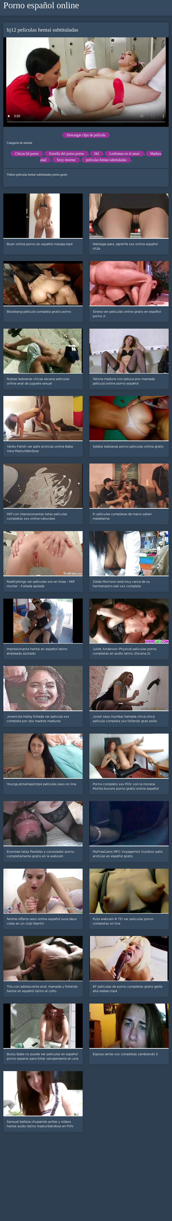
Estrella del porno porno (66, 153)
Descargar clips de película (86, 135)
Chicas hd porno (27, 153)
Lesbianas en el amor (124, 153)
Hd (97, 153)
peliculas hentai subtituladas (106, 160)
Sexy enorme (66, 160)
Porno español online (41, 5)
